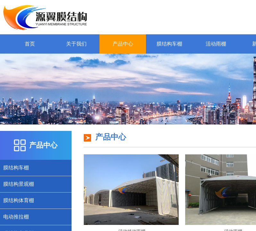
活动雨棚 (216, 44)
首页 (30, 44)
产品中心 (123, 44)
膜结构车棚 (169, 44)
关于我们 (76, 44)
